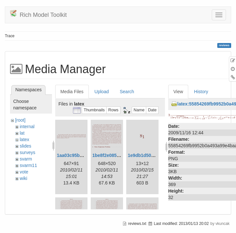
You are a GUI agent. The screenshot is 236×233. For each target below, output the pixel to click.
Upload (102, 91)
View (178, 91)
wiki (23, 178)
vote (24, 171)
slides (25, 146)
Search (127, 91)
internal (27, 126)
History (201, 91)
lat (22, 133)
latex (24, 139)
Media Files (72, 91)
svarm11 (28, 165)
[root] (20, 120)
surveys (27, 152)
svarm (26, 158)
